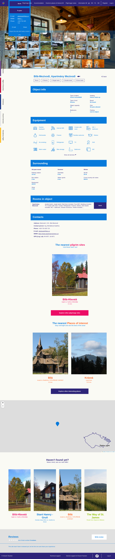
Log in (111, 3)
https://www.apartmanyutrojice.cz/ (48, 234)
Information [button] (82, 3)
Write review (99, 537)
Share (25, 27)
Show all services (70, 155)
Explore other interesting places (69, 391)
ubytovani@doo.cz (23, 16)
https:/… (20, 18)
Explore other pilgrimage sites (69, 313)
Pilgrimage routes (71, 3)
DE (98, 3)
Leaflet (103, 451)
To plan (19, 10)
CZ (89, 3)
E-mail (14, 27)
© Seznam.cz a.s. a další (110, 451)
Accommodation (39, 3)
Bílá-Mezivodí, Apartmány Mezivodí (54, 76)
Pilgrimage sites (27, 3)
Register (105, 3)
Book (19, 3)
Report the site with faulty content (20, 31)
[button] (57, 424)
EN (92, 3)
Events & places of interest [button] (55, 3)
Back (104, 76)
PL (95, 3)
